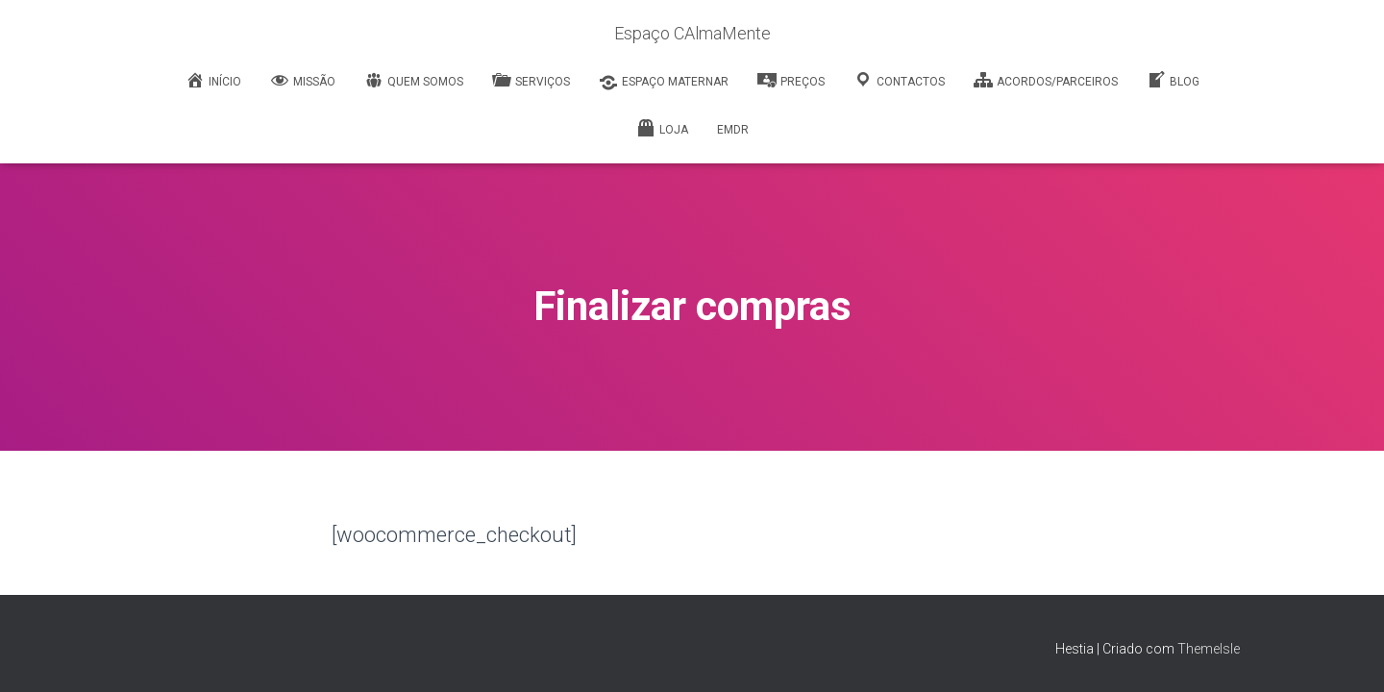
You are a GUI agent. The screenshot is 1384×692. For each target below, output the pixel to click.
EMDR (733, 129)
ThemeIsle (1208, 648)
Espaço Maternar (664, 82)
